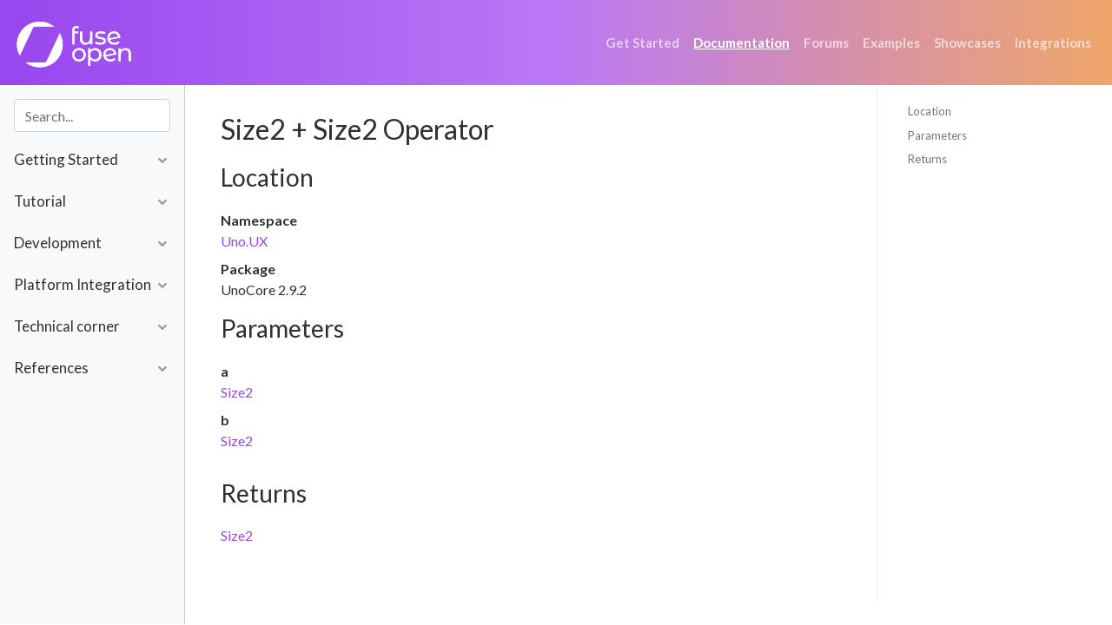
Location (929, 111)
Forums (826, 42)
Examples (891, 42)
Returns (927, 159)
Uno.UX (244, 241)
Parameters (937, 135)
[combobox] (92, 115)
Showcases (967, 42)
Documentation (741, 42)
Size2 (237, 392)
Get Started (642, 42)
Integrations (1053, 42)
